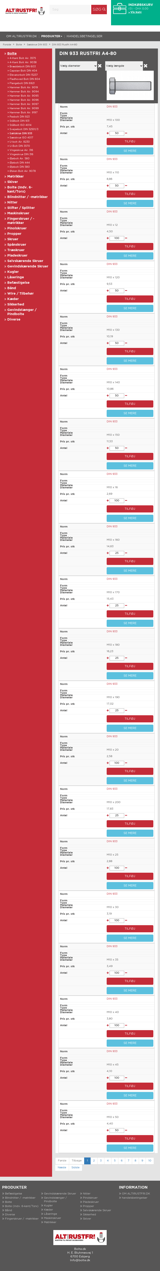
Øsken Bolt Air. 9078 (23, 171)
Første (62, 1161)
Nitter (12, 202)
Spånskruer (16, 244)
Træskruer (16, 250)
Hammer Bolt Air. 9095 (24, 96)
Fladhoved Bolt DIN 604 (25, 79)
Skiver (12, 182)
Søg (97, 9)
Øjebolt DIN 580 (20, 167)
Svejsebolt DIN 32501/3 (24, 129)
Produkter (51, 36)
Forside (7, 45)
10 (149, 1161)
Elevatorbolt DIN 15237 (24, 75)
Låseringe (15, 277)
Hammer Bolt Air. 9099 (24, 108)
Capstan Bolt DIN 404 (23, 71)
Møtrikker (15, 176)
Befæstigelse (18, 282)
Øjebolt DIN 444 (20, 163)
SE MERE (130, 151)
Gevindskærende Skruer (27, 266)
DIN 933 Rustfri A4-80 (64, 45)
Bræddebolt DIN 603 (23, 66)
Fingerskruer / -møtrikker (22, 1219)
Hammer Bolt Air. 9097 (24, 104)
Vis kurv (136, 12)
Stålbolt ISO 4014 (20, 125)
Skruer (12, 239)
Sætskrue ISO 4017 (21, 138)
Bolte (19, 45)
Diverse (13, 319)
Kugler (13, 271)
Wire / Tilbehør (20, 293)
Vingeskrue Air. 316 (21, 150)
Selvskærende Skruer (25, 261)
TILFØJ (130, 141)
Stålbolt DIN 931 (19, 121)
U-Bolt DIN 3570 (20, 146)
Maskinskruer (18, 213)
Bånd (11, 288)
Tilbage (77, 1161)
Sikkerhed (15, 304)
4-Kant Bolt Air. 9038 (23, 62)
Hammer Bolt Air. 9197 (24, 112)
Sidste (75, 1167)
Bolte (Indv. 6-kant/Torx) (22, 1206)
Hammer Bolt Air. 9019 (24, 87)
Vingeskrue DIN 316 (21, 154)
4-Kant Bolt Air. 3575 (23, 58)
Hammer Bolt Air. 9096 (24, 100)
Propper (14, 233)
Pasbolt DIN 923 (20, 117)
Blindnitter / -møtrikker (27, 197)
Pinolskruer (17, 228)
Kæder (13, 299)
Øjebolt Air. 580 (20, 158)
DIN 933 (112, 107)
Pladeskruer (17, 255)
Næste (62, 1167)
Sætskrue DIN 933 (37, 45)
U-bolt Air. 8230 (20, 142)
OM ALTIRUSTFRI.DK (21, 36)
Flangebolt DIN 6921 (22, 83)
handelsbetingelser (84, 36)
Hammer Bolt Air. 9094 (24, 92)
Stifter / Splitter (21, 207)
